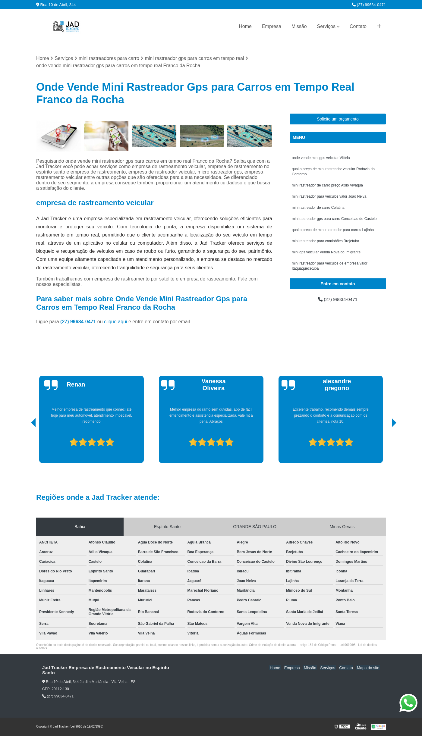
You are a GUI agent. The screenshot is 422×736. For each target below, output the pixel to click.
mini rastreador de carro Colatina (318, 209)
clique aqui (115, 321)
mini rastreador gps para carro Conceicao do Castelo (334, 221)
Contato (358, 26)
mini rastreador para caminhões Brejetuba (325, 244)
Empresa (271, 26)
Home (245, 26)
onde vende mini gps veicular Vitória (321, 158)
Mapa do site (368, 668)
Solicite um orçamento (338, 119)
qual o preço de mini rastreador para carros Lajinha (333, 232)
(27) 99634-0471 (369, 4)
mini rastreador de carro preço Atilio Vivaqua (327, 186)
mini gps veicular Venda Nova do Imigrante (326, 255)
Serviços (326, 26)
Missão (299, 26)
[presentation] (25, 446)
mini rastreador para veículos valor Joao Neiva (329, 198)
